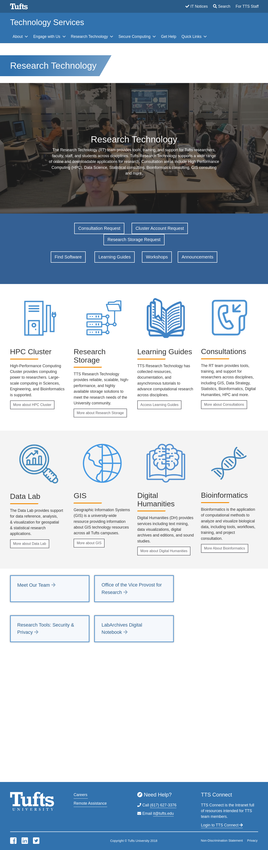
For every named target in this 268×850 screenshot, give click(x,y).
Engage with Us (47, 36)
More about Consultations (224, 404)
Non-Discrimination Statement (222, 840)
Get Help (168, 36)
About (18, 36)
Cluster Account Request (160, 228)
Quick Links (192, 36)
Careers (80, 795)
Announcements (198, 256)
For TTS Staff (247, 6)
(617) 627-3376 (163, 805)
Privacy (252, 840)
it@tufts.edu (163, 813)
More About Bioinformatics (224, 548)
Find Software (68, 256)
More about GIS (89, 543)
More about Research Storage (100, 413)
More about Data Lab (29, 544)
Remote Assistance (90, 803)
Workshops (157, 256)
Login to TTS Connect (222, 825)
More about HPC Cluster (32, 405)
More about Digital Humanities (163, 551)
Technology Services (47, 22)
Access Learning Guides (159, 405)
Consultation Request (99, 228)
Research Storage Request (133, 239)
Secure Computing (135, 36)
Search (224, 6)
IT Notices (199, 6)
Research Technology (90, 36)
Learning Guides (114, 256)
